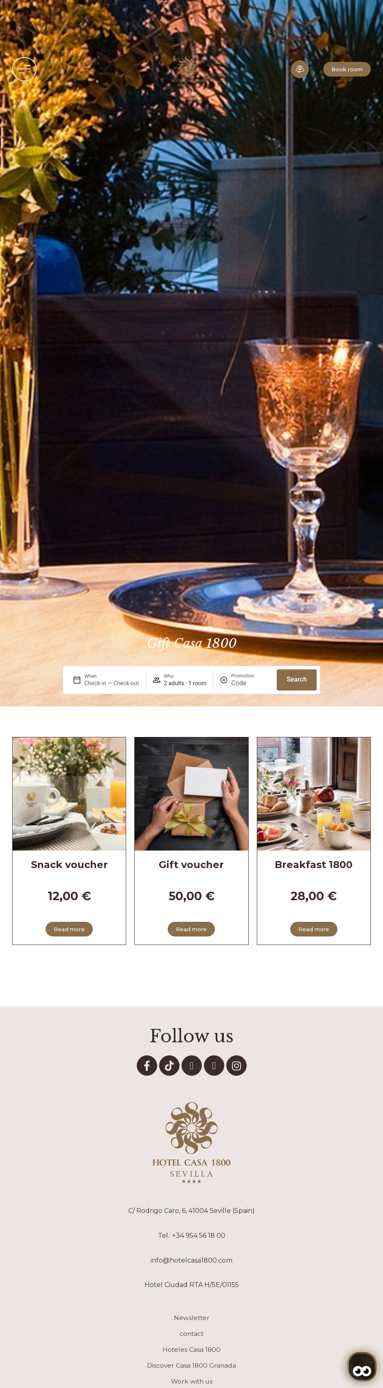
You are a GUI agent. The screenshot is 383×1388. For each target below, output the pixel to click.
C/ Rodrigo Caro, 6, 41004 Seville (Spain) (191, 1211)
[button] (24, 69)
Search (297, 679)
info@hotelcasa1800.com (191, 1260)
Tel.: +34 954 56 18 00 (191, 1235)
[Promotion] (250, 683)
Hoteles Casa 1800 (191, 1349)
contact (191, 1334)
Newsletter (192, 1318)
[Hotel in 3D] (300, 69)
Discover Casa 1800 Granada (191, 1365)
